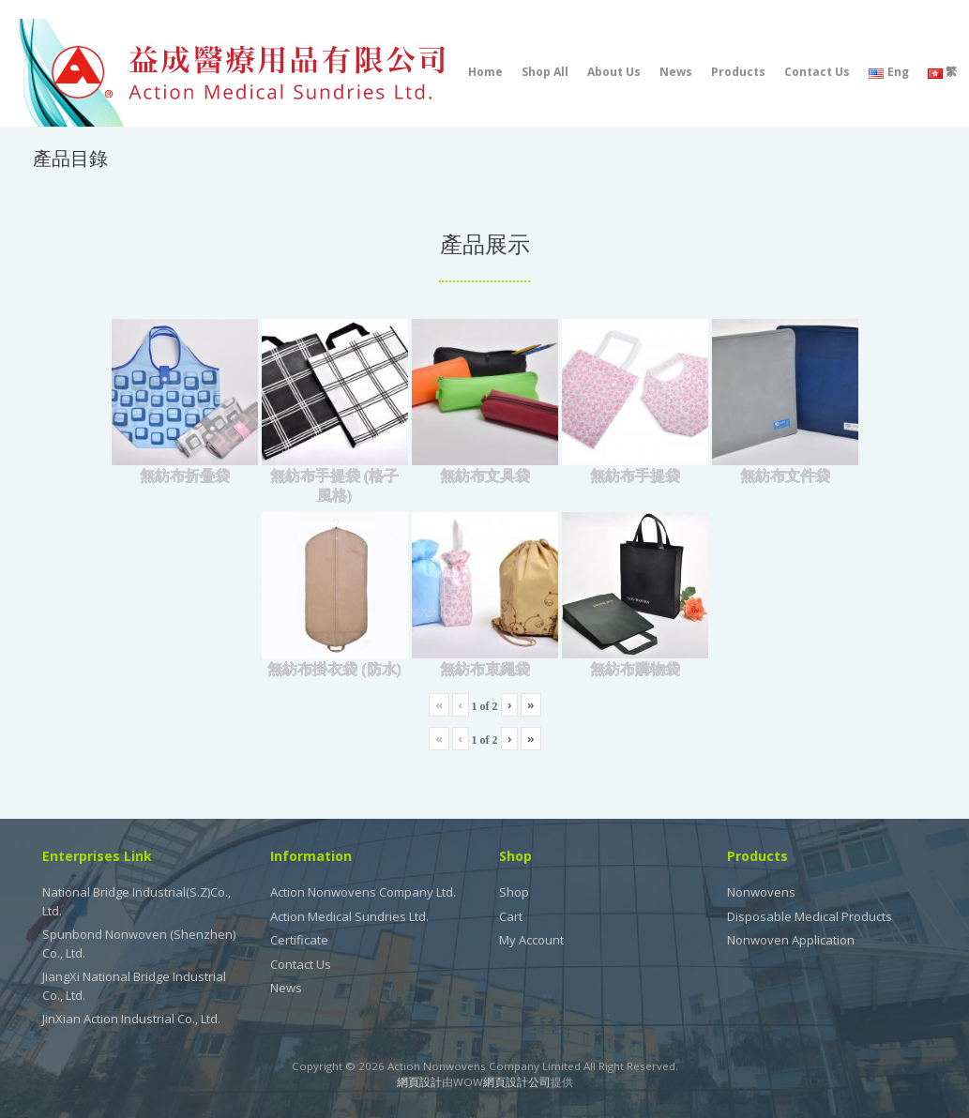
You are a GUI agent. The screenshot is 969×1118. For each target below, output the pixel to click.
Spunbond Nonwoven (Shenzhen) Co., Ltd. (138, 943)
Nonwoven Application (791, 939)
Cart (510, 916)
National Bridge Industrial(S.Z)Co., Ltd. (136, 901)
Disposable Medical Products (809, 916)
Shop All (545, 72)
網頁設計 (419, 1082)
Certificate (299, 939)
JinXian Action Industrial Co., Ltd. (131, 1018)
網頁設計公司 (517, 1082)
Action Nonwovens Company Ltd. (363, 892)
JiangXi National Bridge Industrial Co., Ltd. (134, 986)
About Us (614, 72)
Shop (514, 892)
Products (738, 72)
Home (485, 72)
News (675, 72)
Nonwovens (761, 892)
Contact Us (817, 72)
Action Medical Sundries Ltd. (349, 916)
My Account (531, 939)
